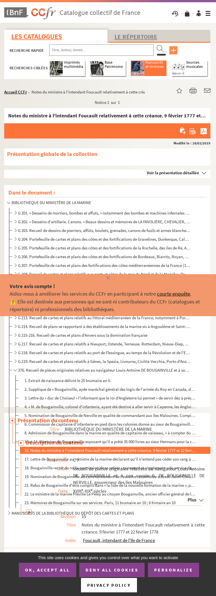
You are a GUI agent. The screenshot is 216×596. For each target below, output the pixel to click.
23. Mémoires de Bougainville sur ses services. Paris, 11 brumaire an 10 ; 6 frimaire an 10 (100, 502)
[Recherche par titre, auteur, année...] (101, 50)
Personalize (173, 570)
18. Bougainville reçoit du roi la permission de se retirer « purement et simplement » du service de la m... (110, 467)
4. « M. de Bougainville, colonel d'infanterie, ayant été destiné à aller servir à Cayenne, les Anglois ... (110, 406)
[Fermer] (107, 278)
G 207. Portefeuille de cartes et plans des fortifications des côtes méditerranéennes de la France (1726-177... (104, 265)
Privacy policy (109, 585)
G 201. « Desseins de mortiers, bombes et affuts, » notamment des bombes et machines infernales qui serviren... (104, 213)
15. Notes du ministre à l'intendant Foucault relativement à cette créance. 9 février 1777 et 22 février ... (110, 450)
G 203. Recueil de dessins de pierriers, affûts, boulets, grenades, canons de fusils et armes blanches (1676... (104, 230)
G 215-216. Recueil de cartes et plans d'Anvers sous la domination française (82, 335)
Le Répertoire (135, 37)
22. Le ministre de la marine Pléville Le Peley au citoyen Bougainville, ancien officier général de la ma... (110, 494)
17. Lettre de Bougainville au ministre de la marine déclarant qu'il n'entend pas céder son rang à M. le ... (110, 459)
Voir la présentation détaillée (173, 172)
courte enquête (173, 293)
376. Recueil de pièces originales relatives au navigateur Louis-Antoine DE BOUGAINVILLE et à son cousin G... (104, 370)
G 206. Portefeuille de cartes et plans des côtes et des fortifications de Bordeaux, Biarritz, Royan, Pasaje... (104, 256)
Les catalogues (36, 36)
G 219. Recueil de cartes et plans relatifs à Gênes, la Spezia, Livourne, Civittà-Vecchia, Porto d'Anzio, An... (104, 361)
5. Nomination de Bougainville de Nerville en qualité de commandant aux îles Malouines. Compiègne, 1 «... (110, 415)
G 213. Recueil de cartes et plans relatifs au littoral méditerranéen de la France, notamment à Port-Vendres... (104, 317)
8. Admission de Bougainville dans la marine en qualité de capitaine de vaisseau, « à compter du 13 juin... (110, 433)
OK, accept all (47, 570)
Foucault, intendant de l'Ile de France (119, 540)
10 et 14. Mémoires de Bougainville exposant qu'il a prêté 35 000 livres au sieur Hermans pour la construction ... (110, 441)
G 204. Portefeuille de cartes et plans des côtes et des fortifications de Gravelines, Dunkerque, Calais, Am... (104, 239)
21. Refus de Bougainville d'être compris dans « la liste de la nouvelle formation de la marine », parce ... (110, 485)
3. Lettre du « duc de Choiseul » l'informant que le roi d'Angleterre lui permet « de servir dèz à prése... (110, 398)
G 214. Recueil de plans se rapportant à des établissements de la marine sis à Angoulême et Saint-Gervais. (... (104, 326)
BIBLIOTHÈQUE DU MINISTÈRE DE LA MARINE (51, 202)
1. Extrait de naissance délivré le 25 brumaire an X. (67, 380)
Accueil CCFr (15, 92)
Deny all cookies (112, 570)
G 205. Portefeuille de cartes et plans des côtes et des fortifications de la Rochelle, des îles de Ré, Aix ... (104, 248)
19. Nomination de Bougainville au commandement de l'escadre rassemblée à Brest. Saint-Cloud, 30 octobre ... (110, 476)
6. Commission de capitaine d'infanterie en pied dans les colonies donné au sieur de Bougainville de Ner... (110, 424)
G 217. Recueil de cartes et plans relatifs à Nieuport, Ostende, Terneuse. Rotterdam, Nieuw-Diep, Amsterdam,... (104, 344)
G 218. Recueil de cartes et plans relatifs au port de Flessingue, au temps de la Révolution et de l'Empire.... (104, 352)
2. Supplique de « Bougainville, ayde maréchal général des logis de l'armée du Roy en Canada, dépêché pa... (110, 389)
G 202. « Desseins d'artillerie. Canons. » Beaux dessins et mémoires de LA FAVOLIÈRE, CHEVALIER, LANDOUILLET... (104, 221)
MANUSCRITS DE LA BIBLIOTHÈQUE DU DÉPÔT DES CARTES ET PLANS (73, 513)
